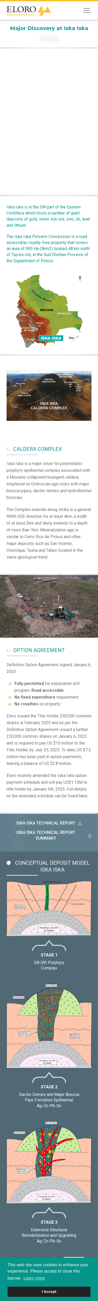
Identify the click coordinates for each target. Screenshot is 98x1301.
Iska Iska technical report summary (45, 835)
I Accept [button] (49, 1292)
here (83, 795)
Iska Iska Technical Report (45, 823)
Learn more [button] (34, 1278)
